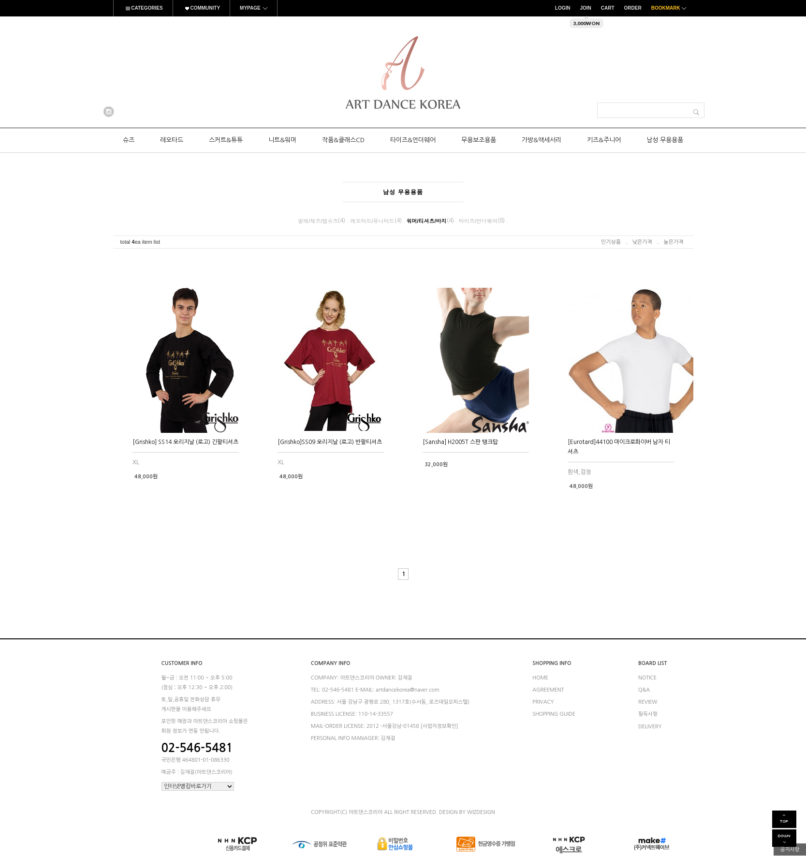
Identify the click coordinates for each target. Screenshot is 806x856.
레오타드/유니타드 (372, 221)
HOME (540, 677)
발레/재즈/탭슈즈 (318, 221)
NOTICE (647, 677)
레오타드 (171, 140)
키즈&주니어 (604, 140)
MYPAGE (253, 8)
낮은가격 (642, 242)
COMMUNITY (201, 8)
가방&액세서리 (541, 140)
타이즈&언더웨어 (413, 140)
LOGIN (563, 8)
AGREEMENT (548, 690)
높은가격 (673, 242)
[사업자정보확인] (439, 726)
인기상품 (611, 242)
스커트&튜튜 (226, 140)
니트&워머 (282, 140)
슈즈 (128, 140)
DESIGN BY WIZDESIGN (467, 812)
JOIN (585, 8)
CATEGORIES (143, 8)
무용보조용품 (478, 140)
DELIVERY (650, 726)
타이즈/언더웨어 (478, 221)
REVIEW (648, 702)
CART (608, 8)
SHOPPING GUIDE (553, 714)
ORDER (633, 8)
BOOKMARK (670, 8)
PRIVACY (543, 702)
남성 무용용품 (664, 140)
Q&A (644, 690)
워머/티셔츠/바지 (427, 221)
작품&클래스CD (343, 140)
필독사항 (648, 714)
